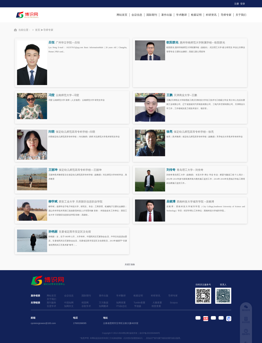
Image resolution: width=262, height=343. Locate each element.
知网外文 (69, 306)
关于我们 (241, 14)
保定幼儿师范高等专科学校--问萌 (75, 131)
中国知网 (69, 302)
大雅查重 (157, 302)
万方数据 (103, 302)
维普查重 (156, 306)
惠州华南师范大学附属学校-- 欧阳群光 (202, 42)
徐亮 (169, 131)
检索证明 (196, 14)
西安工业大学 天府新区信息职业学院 (80, 201)
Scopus (174, 302)
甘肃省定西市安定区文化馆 (75, 231)
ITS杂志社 (121, 306)
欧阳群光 (172, 42)
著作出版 (166, 14)
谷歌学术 (86, 306)
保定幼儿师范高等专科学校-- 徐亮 (194, 131)
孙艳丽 (52, 231)
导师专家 (226, 14)
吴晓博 (170, 201)
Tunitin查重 (139, 302)
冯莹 (51, 95)
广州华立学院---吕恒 (68, 42)
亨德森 (137, 306)
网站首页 (122, 14)
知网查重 (121, 302)
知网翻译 (103, 306)
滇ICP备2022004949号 (149, 333)
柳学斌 (52, 201)
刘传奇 (170, 169)
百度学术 (51, 306)
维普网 (85, 302)
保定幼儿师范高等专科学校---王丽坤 (80, 169)
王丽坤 (52, 169)
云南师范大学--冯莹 (67, 95)
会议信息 (137, 14)
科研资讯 (211, 14)
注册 (236, 3)
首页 (37, 29)
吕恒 (51, 42)
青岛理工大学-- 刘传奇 (190, 169)
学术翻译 (181, 14)
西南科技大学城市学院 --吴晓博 (195, 201)
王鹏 (169, 95)
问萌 (51, 131)
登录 (242, 3)
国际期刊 (151, 14)
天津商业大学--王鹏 (185, 95)
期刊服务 (51, 302)
